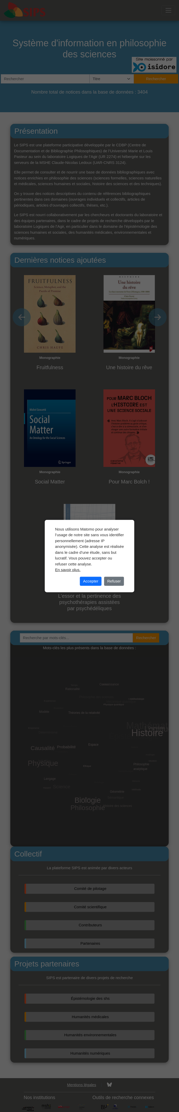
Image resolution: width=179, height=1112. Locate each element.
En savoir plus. (67, 570)
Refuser (114, 581)
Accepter (90, 581)
